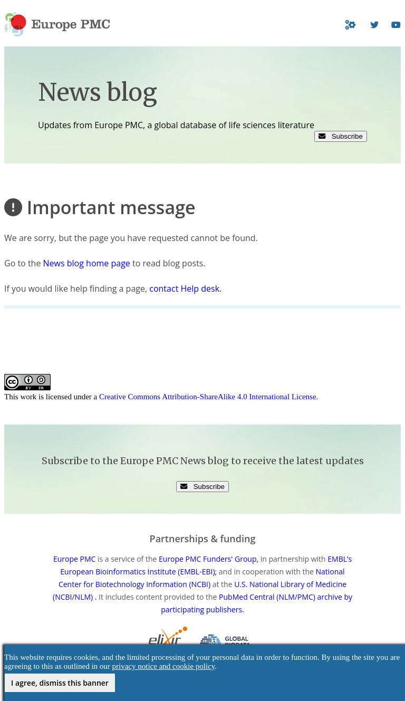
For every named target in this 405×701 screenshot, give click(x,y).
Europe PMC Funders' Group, (208, 559)
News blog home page (86, 263)
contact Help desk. (185, 288)
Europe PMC (74, 559)
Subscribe (341, 136)
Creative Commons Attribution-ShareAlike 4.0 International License (207, 396)
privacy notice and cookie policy (163, 666)
